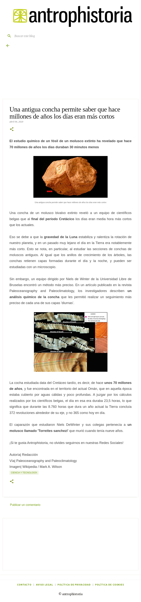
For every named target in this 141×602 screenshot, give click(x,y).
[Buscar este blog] (74, 35)
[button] (11, 129)
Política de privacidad (74, 584)
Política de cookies (109, 584)
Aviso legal (44, 584)
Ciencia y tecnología (24, 472)
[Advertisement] (70, 544)
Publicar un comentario (25, 504)
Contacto (24, 584)
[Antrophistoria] (70, 16)
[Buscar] (8, 35)
